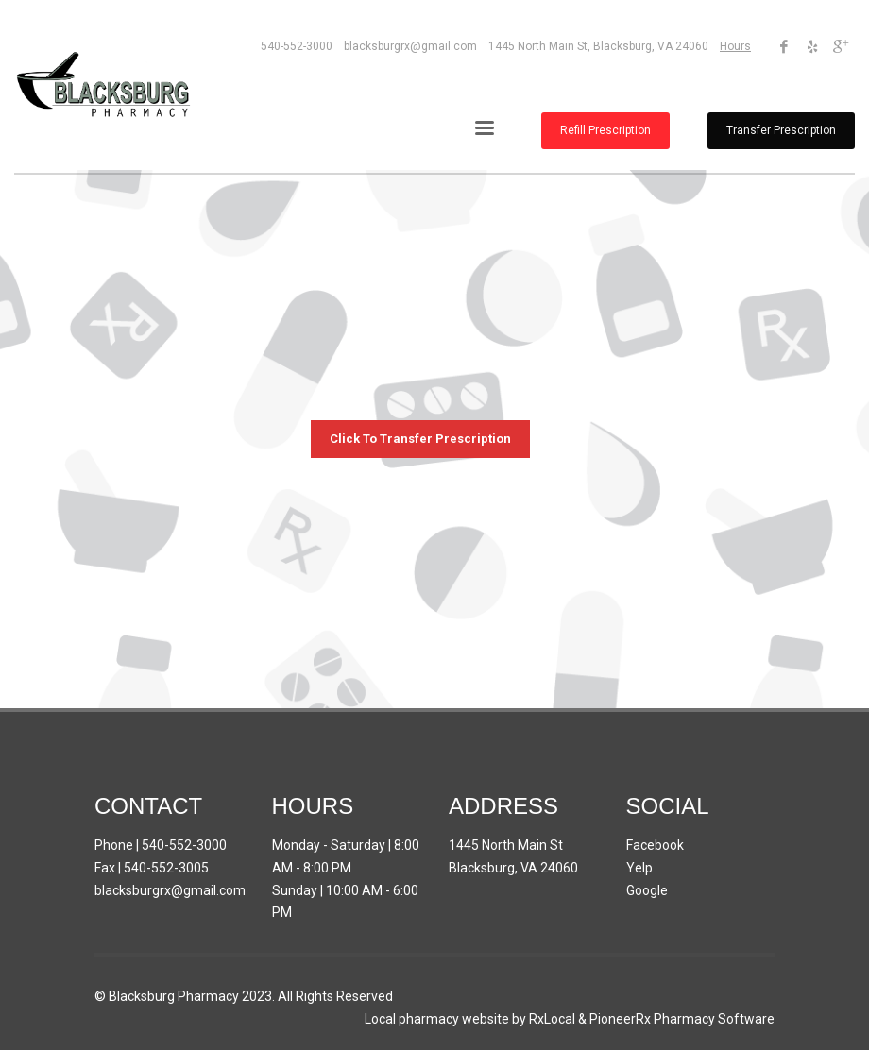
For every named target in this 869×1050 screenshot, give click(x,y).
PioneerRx (620, 1018)
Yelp (639, 867)
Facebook (655, 845)
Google (647, 890)
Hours (735, 46)
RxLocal (552, 1018)
